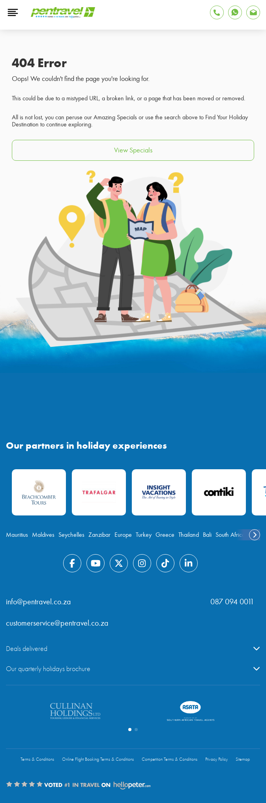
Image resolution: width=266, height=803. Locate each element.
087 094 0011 (232, 601)
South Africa (230, 534)
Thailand (188, 534)
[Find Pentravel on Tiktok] (165, 563)
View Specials (133, 150)
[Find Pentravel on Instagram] (142, 563)
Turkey (144, 534)
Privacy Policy (216, 759)
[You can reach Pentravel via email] (253, 12)
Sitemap (243, 759)
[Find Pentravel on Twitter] (119, 563)
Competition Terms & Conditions (169, 759)
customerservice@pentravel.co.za (57, 623)
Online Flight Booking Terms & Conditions (98, 759)
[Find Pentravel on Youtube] (95, 563)
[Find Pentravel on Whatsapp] (235, 12)
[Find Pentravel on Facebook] (72, 563)
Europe (123, 534)
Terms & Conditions (37, 759)
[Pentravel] (63, 16)
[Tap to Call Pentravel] (217, 12)
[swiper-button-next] (254, 534)
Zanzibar (99, 534)
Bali (207, 534)
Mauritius (17, 534)
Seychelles (71, 534)
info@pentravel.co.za (38, 601)
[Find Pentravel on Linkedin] (189, 563)
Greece (164, 534)
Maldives (43, 534)
